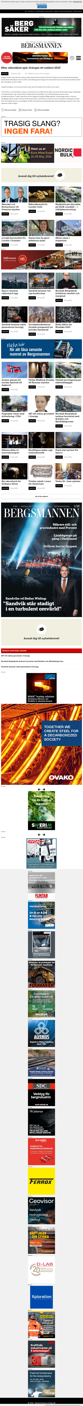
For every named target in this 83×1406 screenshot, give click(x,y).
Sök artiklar (31, 11)
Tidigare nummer (39, 11)
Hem (26, 11)
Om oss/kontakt (49, 11)
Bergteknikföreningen (66, 11)
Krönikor (56, 11)
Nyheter (5, 74)
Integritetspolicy (77, 11)
